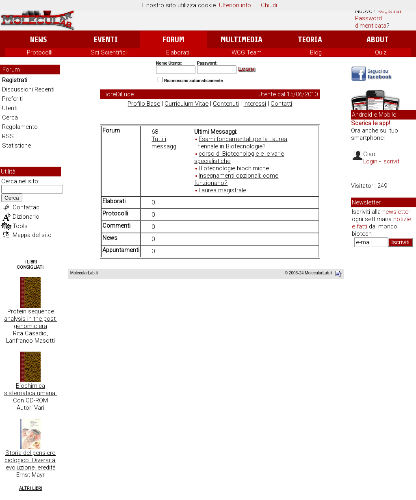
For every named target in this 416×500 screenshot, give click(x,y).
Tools (20, 226)
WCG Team (247, 52)
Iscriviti (391, 161)
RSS (8, 136)
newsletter (396, 211)
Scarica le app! (370, 123)
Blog (316, 52)
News (38, 39)
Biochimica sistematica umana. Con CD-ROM (30, 393)
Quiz (381, 52)
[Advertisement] (383, 378)
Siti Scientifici (109, 52)
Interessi (254, 103)
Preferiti (12, 98)
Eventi (106, 39)
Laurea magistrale (222, 190)
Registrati (390, 11)
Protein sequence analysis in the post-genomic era (30, 319)
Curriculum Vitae (186, 103)
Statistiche (16, 145)
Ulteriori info (235, 5)
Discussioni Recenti (28, 89)
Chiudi (269, 5)
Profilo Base (144, 103)
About (377, 39)
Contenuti (226, 103)
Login (370, 161)
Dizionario (26, 216)
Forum (173, 39)
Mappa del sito (32, 235)
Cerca (10, 117)
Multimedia (241, 39)
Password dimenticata (370, 22)
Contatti (281, 103)
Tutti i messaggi (165, 142)
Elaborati (177, 52)
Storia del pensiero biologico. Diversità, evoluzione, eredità (30, 460)
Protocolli (39, 52)
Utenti (9, 108)
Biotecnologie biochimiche (234, 168)
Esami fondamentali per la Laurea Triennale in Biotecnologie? (240, 142)
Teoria (310, 39)
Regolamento (20, 126)
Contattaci (27, 207)
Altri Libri (30, 488)
